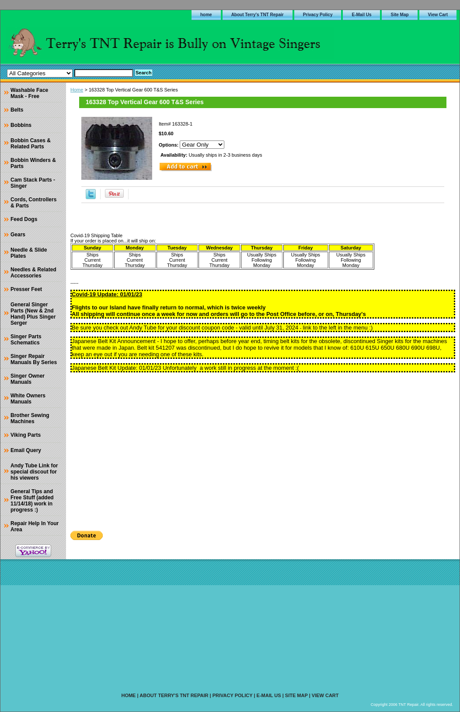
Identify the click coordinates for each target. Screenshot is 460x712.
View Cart (438, 14)
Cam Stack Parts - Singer (32, 183)
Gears (17, 234)
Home (76, 89)
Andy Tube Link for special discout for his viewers (34, 472)
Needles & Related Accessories (33, 273)
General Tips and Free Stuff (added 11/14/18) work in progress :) (32, 500)
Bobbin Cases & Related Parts (30, 143)
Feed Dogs (23, 219)
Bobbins (20, 125)
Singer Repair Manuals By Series (33, 359)
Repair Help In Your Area (34, 526)
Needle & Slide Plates (28, 253)
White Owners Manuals (27, 399)
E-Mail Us (361, 14)
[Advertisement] (262, 448)
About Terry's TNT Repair (257, 14)
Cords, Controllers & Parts (33, 202)
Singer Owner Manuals (27, 379)
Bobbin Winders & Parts (33, 163)
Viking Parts (25, 435)
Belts (16, 110)
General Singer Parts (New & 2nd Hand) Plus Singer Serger (33, 314)
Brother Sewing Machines (29, 418)
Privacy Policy (318, 14)
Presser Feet (26, 289)
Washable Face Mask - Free (29, 93)
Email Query (25, 450)
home (206, 14)
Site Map (399, 14)
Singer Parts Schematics (26, 339)
